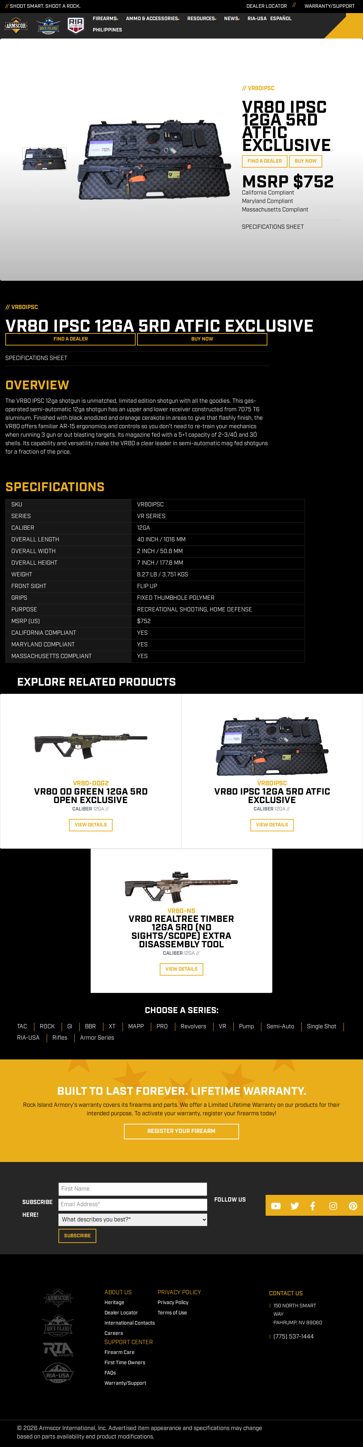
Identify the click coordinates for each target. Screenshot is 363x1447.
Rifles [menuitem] (59, 1038)
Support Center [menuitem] (128, 1342)
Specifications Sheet (273, 227)
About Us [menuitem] (118, 1292)
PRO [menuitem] (162, 1026)
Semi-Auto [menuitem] (280, 1026)
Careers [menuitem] (113, 1333)
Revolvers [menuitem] (193, 1026)
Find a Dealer (265, 161)
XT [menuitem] (112, 1026)
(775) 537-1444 (293, 1337)
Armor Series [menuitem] (97, 1038)
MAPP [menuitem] (136, 1026)
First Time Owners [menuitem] (124, 1363)
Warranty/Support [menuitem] (125, 1383)
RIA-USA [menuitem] (257, 19)
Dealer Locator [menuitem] (121, 1313)
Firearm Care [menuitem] (119, 1352)
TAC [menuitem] (22, 1026)
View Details (91, 825)
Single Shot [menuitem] (321, 1026)
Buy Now (306, 161)
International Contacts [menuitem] (129, 1323)
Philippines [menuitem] (107, 30)
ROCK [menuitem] (47, 1026)
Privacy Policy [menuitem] (179, 1292)
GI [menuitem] (69, 1026)
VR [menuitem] (222, 1026)
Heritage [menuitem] (114, 1303)
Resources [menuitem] (201, 19)
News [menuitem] (231, 19)
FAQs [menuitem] (110, 1373)
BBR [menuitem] (90, 1026)
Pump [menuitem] (246, 1026)
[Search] (349, 26)
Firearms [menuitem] (105, 19)
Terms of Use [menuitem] (172, 1313)
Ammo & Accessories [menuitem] (152, 19)
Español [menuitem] (281, 19)
